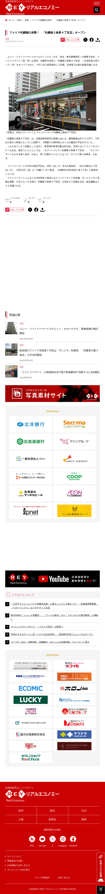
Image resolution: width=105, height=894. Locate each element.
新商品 (52, 819)
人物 (20, 819)
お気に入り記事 (70, 40)
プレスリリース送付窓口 (18, 870)
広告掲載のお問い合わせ (18, 865)
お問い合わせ (64, 877)
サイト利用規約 (42, 877)
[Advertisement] (52, 243)
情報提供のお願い (15, 861)
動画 (83, 819)
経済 (20, 810)
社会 (83, 810)
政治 (52, 810)
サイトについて (14, 856)
